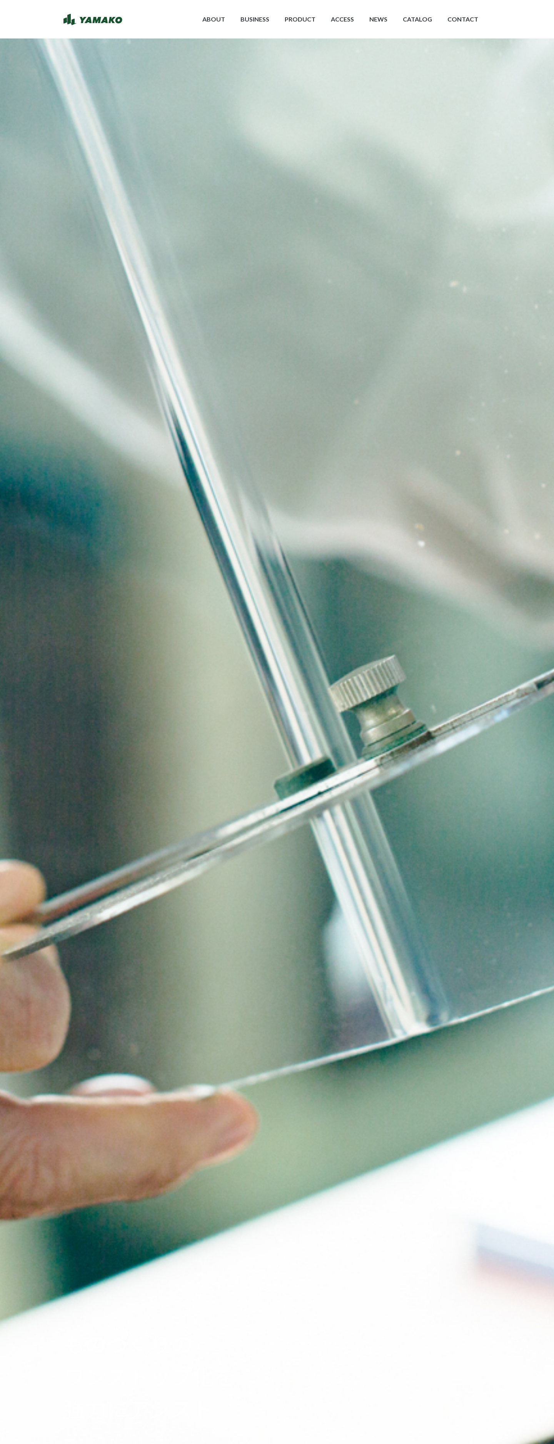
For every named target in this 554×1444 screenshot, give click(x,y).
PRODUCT (300, 19)
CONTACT (462, 19)
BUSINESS (254, 19)
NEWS (378, 19)
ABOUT (213, 19)
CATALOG (417, 19)
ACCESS (342, 19)
